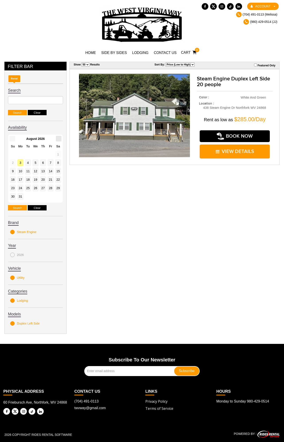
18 (28, 179)
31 (20, 196)
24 (20, 188)
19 (35, 179)
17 (20, 179)
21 (50, 179)
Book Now (235, 136)
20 (43, 179)
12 (35, 171)
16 (13, 179)
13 (43, 171)
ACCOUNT (262, 6)
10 (20, 171)
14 (50, 171)
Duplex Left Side (25, 323)
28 (50, 188)
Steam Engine (23, 232)
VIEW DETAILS (235, 151)
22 (58, 179)
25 (28, 188)
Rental (14, 78)
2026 (17, 255)
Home (90, 53)
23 (13, 188)
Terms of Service (159, 408)
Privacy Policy (156, 401)
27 (43, 188)
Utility (17, 278)
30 (13, 196)
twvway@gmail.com (90, 408)
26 (35, 188)
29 (58, 188)
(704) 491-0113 (86, 401)
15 (58, 171)
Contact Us (165, 53)
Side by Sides (114, 53)
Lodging (140, 53)
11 (28, 171)
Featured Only (264, 65)
